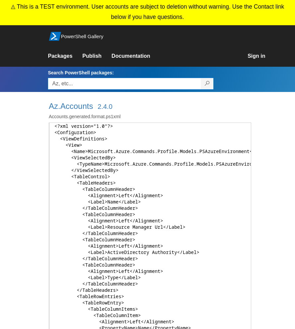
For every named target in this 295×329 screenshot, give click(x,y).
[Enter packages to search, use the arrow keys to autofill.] (124, 84)
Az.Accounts (71, 106)
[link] (65, 56)
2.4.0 (105, 106)
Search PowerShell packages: (80, 72)
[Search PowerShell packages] (207, 84)
